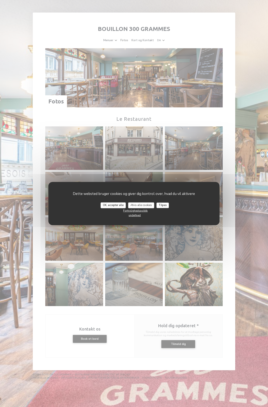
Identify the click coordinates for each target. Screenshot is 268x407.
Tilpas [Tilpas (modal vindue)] (163, 205)
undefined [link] (135, 215)
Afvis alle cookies (141, 205)
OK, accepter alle (113, 205)
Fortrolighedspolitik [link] (135, 210)
